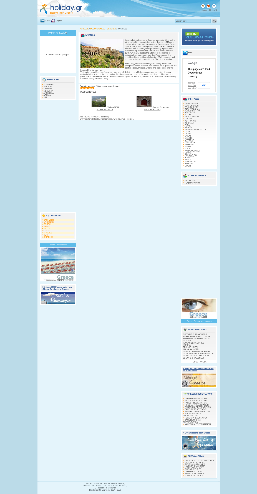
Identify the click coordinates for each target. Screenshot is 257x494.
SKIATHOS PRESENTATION (197, 411)
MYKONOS (49, 222)
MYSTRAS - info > (108, 108)
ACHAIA (47, 95)
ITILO (187, 131)
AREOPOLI (190, 112)
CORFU (47, 224)
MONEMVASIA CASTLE (195, 129)
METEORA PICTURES (195, 463)
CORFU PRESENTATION (196, 398)
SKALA (188, 159)
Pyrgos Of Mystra (192, 183)
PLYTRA (188, 119)
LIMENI (188, 166)
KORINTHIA (49, 84)
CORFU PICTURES (193, 471)
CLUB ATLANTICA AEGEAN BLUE (198, 353)
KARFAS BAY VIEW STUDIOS (196, 336)
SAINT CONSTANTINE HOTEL (196, 351)
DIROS (188, 134)
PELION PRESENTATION (196, 418)
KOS (46, 235)
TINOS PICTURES (193, 469)
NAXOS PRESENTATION (196, 401)
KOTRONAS (190, 121)
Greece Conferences (58, 245)
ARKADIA (47, 86)
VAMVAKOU (190, 161)
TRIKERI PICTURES (194, 476)
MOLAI (188, 136)
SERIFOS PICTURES (194, 473)
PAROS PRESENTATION (196, 403)
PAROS (47, 226)
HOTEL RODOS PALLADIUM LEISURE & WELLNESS (196, 357)
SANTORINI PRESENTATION (198, 407)
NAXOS (47, 228)
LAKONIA (48, 89)
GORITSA (189, 144)
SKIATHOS (48, 237)
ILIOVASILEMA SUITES (193, 343)
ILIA (45, 97)
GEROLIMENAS (192, 116)
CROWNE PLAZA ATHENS (195, 334)
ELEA (187, 125)
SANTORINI (49, 220)
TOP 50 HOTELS (199, 362)
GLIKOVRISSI (191, 155)
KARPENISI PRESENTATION (198, 424)
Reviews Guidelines (99, 117)
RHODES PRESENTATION (197, 405)
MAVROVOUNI (191, 108)
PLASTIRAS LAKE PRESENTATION (192, 414)
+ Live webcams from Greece (196, 433)
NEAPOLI (189, 127)
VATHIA (188, 146)
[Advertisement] (58, 156)
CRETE (47, 231)
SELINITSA (190, 142)
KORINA (187, 345)
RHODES (48, 233)
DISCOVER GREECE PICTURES (199, 461)
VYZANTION (190, 181)
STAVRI (188, 153)
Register (129, 119)
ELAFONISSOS (192, 106)
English (59, 21)
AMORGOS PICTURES (195, 465)
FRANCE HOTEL (190, 347)
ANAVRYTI (189, 157)
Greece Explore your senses (199, 321)
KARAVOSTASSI (192, 151)
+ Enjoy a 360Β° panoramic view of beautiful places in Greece (57, 288)
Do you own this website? (192, 85)
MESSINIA (48, 91)
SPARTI (188, 138)
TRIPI (187, 149)
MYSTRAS (189, 140)
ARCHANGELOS (192, 110)
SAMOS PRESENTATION (196, 409)
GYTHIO (188, 114)
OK (203, 85)
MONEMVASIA (191, 104)
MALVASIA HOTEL (191, 349)
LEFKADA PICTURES (194, 467)
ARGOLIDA (48, 93)
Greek (48, 21)
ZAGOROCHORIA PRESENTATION (192, 421)
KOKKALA (189, 123)
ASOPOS (189, 164)
